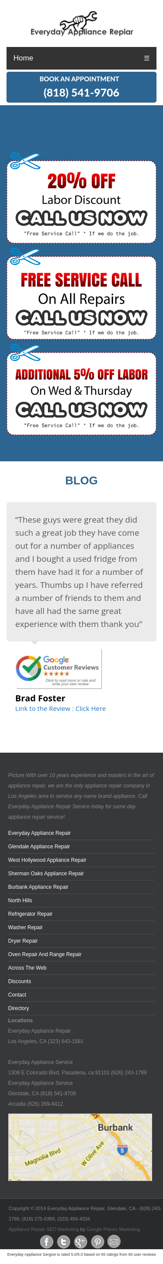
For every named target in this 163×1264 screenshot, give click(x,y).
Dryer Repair (23, 941)
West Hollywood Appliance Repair (47, 860)
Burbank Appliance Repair (38, 887)
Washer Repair (25, 927)
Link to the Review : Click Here (60, 708)
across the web (27, 968)
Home (23, 58)
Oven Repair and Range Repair (45, 954)
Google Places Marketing (113, 1229)
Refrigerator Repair (30, 914)
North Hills (20, 900)
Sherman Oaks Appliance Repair (46, 873)
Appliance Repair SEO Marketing (44, 1229)
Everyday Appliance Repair (39, 833)
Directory (18, 1008)
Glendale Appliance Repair (39, 847)
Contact (17, 995)
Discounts (19, 981)
